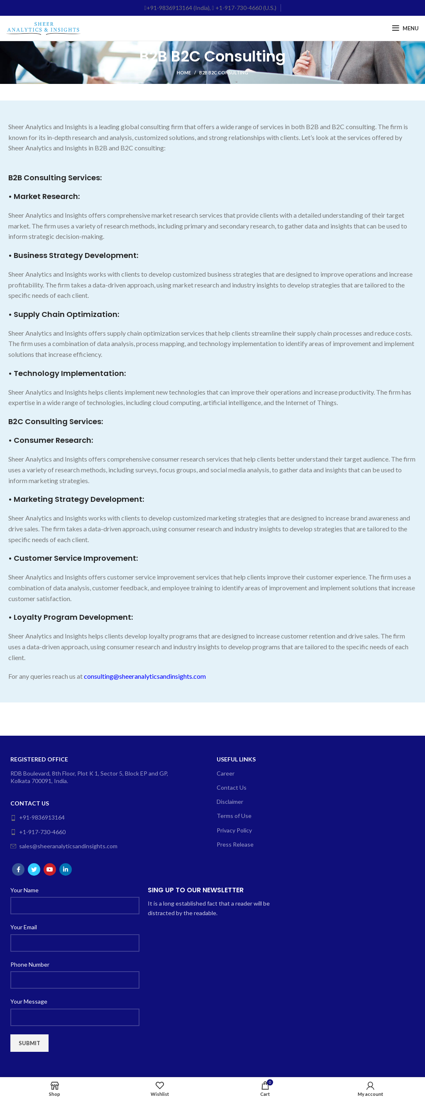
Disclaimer (230, 801)
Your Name (24, 890)
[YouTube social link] (50, 869)
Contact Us (29, 803)
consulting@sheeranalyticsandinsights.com (145, 676)
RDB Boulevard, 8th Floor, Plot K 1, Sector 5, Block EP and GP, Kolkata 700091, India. (89, 777)
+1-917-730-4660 (38, 831)
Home (184, 72)
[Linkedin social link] (65, 869)
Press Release (235, 844)
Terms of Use (234, 815)
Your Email (23, 927)
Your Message (28, 1001)
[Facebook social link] (18, 869)
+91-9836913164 (37, 817)
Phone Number (29, 964)
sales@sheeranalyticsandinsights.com (63, 846)
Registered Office (39, 759)
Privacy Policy (234, 830)
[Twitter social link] (34, 869)
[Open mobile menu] (405, 28)
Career (225, 773)
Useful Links (236, 759)
